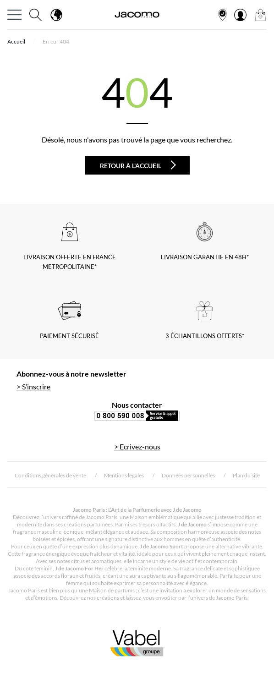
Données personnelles (188, 475)
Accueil (16, 41)
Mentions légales (124, 475)
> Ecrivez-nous (137, 446)
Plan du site (246, 475)
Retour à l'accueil (138, 165)
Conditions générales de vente (50, 475)
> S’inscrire (33, 386)
